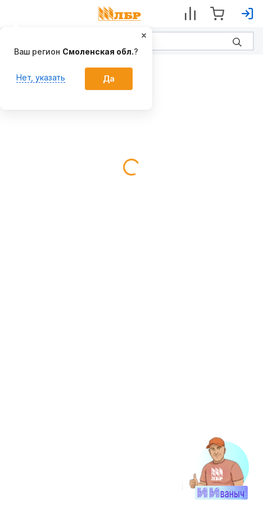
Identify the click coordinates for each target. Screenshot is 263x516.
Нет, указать (40, 77)
